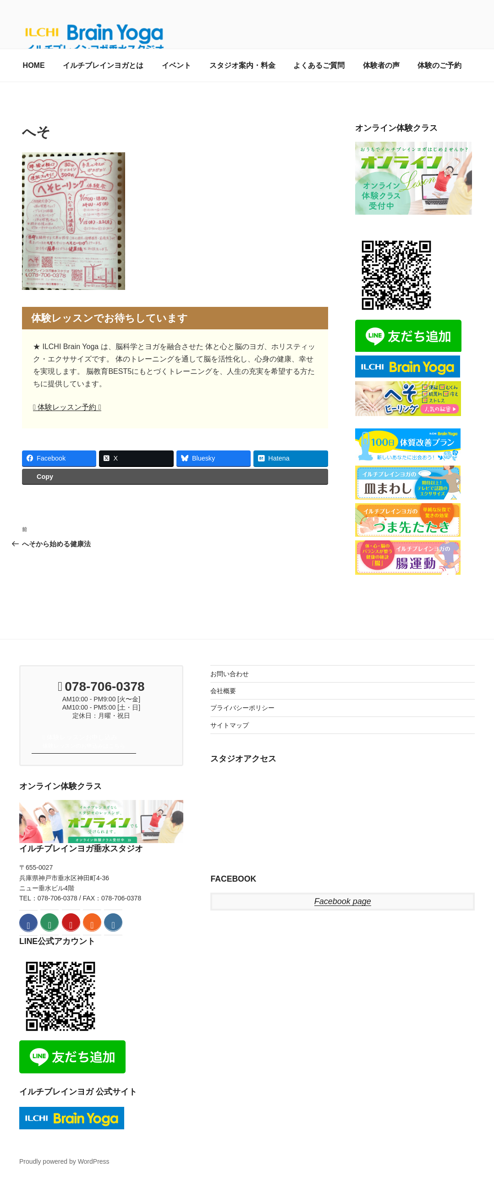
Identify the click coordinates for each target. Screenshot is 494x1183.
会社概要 (223, 690)
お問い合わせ (229, 674)
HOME (34, 65)
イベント (176, 65)
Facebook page (342, 901)
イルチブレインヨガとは (103, 65)
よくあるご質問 (319, 65)
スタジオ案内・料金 (242, 65)
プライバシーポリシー (242, 707)
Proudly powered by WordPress (64, 1161)
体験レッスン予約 (67, 407)
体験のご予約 (439, 65)
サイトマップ (229, 725)
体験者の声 (381, 65)
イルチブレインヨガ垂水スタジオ (81, 848)
